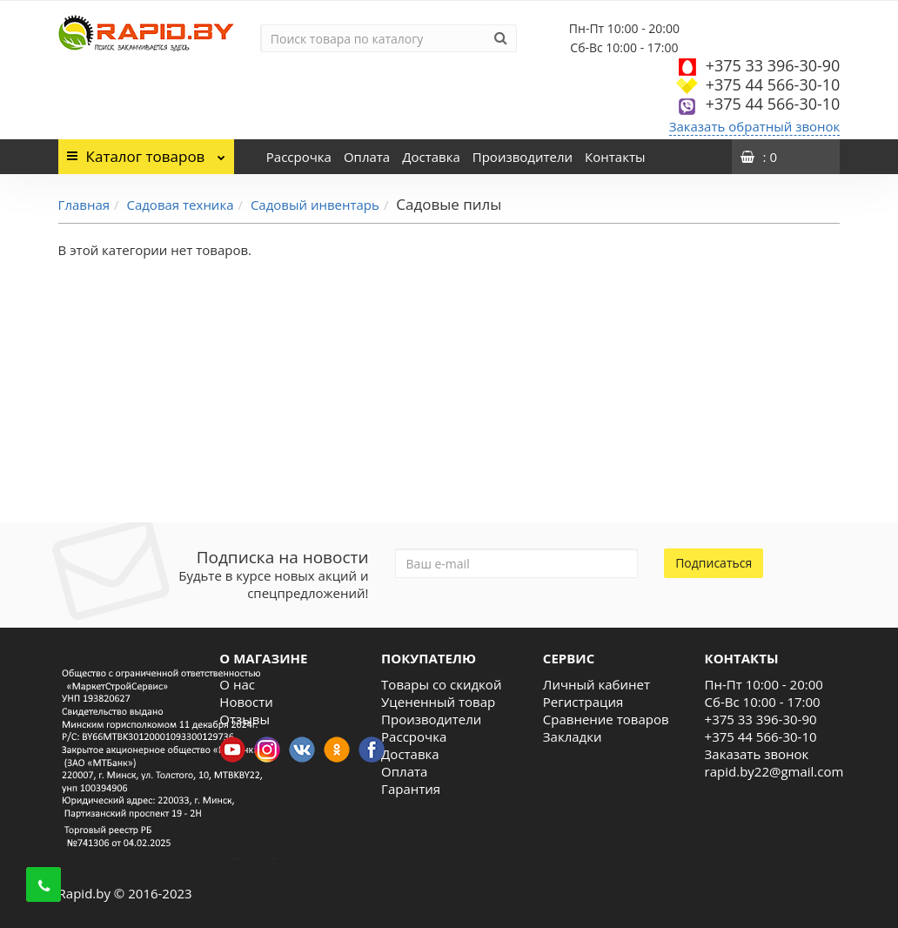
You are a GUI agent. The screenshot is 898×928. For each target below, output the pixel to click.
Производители (522, 156)
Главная (84, 204)
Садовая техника (179, 204)
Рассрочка (299, 156)
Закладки (572, 736)
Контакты (615, 156)
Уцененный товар (438, 701)
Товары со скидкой (441, 684)
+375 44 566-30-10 (773, 84)
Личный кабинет (596, 684)
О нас (237, 684)
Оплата (367, 156)
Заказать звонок (757, 754)
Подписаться (713, 563)
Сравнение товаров (606, 719)
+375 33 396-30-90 (773, 65)
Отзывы (244, 719)
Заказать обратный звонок (755, 126)
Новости (246, 701)
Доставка (431, 156)
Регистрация (583, 701)
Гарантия (410, 788)
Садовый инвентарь (315, 204)
